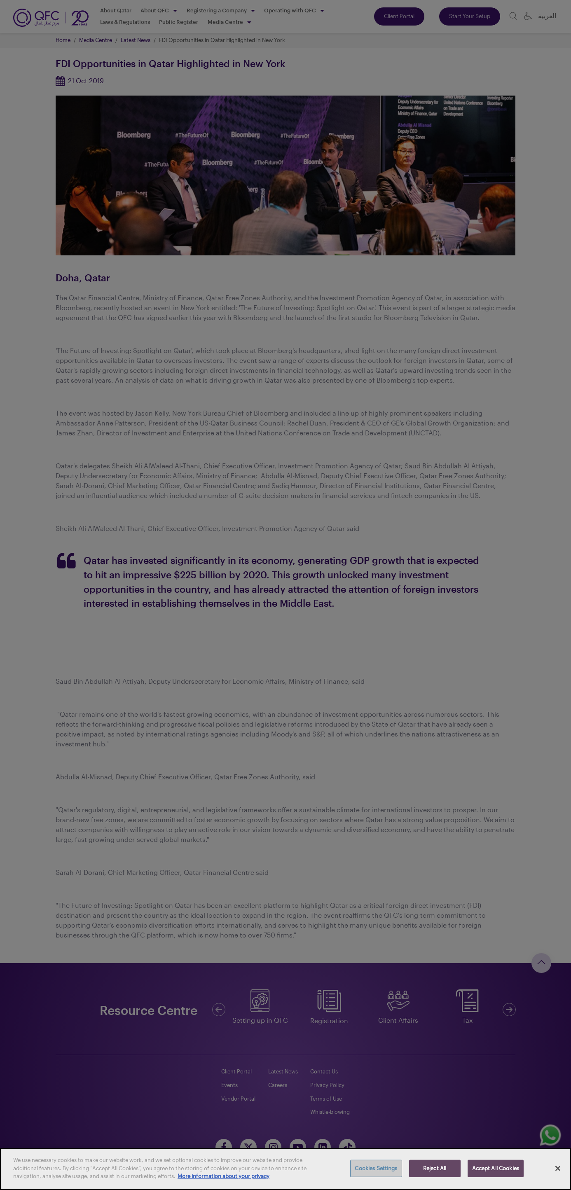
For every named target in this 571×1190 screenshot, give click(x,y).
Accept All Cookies (495, 1168)
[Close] (558, 1169)
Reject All (434, 1168)
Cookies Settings (376, 1168)
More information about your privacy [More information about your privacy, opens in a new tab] (223, 1176)
